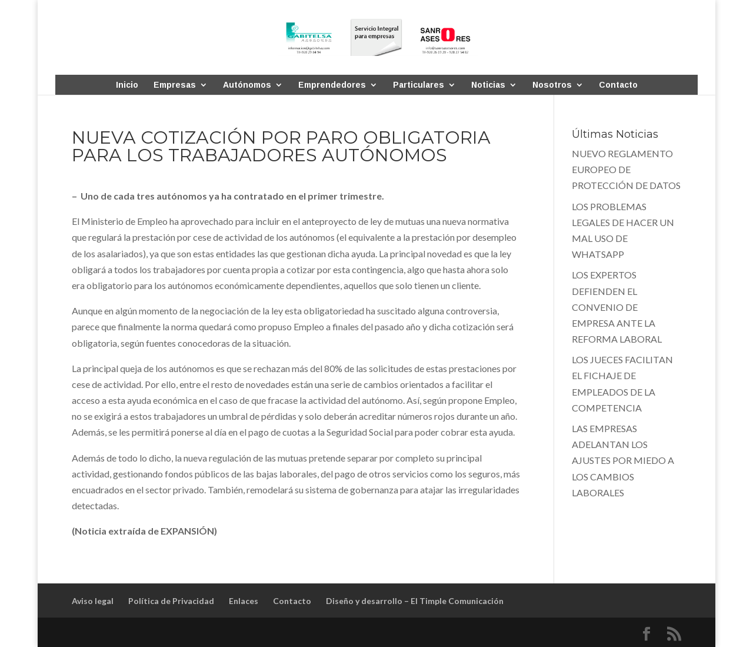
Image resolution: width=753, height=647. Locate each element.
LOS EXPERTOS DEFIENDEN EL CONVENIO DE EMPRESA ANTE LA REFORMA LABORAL (617, 306)
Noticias (488, 85)
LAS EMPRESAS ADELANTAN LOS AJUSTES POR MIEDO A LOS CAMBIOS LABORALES (623, 460)
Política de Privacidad (171, 601)
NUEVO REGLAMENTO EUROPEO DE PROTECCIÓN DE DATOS (626, 169)
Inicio (127, 85)
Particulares (418, 85)
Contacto (618, 85)
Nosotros (552, 85)
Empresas (175, 85)
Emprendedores (332, 85)
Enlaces (243, 601)
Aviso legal (93, 601)
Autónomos (247, 85)
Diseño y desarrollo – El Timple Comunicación (415, 601)
